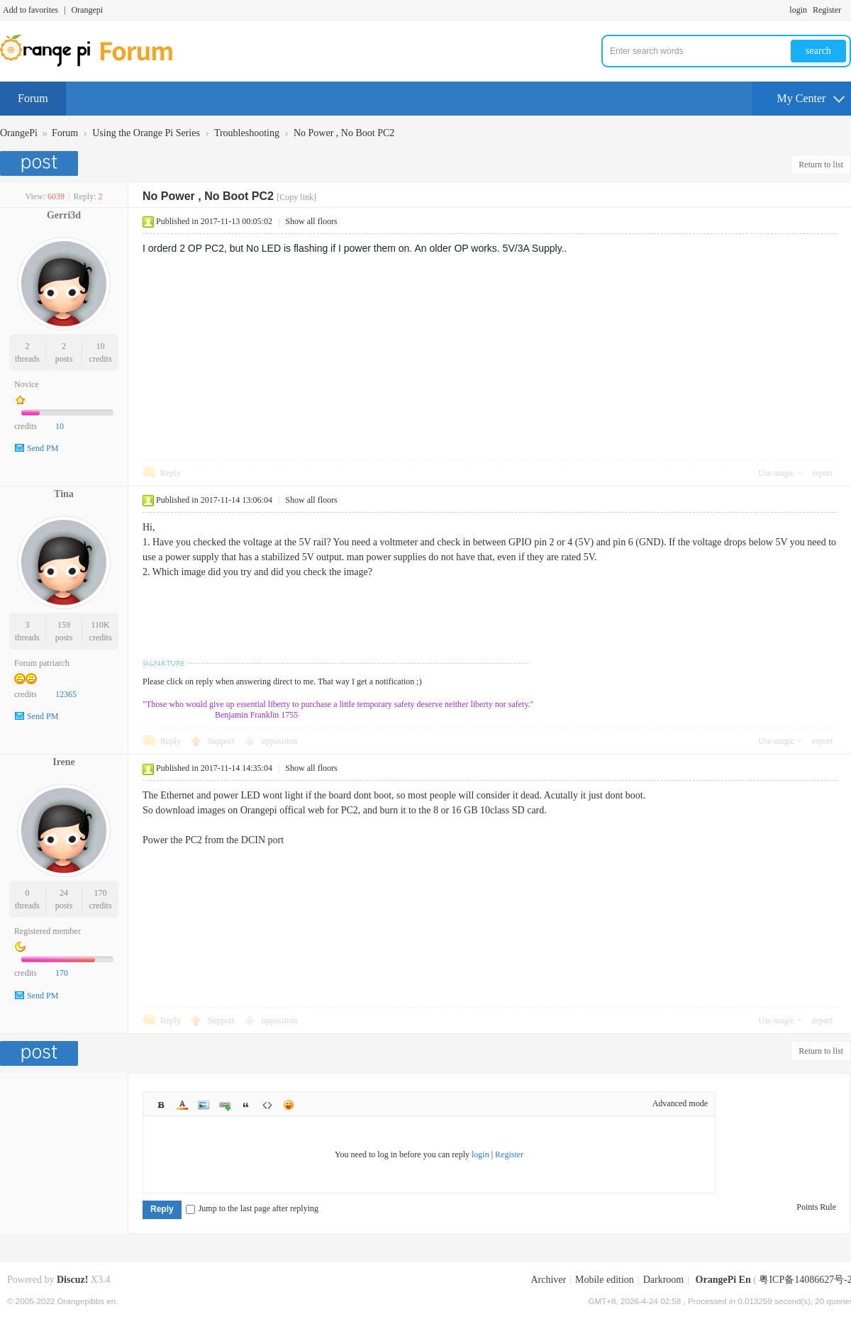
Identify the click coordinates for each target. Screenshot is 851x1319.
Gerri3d (64, 215)
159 (63, 625)
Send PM (42, 448)
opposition (280, 741)
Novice (26, 384)
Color (182, 1105)
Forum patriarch (41, 663)
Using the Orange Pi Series (146, 133)
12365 (66, 694)
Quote (246, 1105)
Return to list (821, 164)
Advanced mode (680, 1103)
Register (827, 10)
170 (100, 893)
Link (225, 1105)
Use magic (776, 473)
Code (267, 1105)
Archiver (548, 1279)
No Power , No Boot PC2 (344, 133)
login (798, 10)
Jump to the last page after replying (252, 1208)
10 (100, 346)
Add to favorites (30, 10)
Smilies (289, 1105)
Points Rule (816, 1207)
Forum (33, 98)
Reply (170, 473)
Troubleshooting (246, 133)
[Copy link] (296, 197)
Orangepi (87, 10)
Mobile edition (604, 1279)
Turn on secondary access (847, 10)
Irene (63, 762)
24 (64, 893)
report (822, 473)
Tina (64, 494)
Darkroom (663, 1279)
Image (203, 1105)
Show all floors (311, 221)
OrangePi (19, 133)
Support (222, 741)
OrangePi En (723, 1279)
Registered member (47, 931)
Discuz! (72, 1279)
